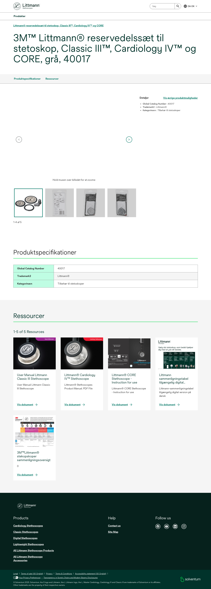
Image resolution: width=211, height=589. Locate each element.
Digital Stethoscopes (25, 538)
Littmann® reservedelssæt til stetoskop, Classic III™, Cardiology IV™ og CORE (58, 25)
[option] (74, 139)
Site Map (113, 531)
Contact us (114, 525)
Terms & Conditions (63, 574)
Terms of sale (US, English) (32, 574)
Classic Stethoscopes (25, 531)
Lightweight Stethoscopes (28, 544)
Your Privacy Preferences (30, 578)
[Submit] (178, 6)
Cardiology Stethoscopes (28, 525)
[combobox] (165, 6)
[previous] (19, 139)
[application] (74, 136)
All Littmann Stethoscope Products (33, 550)
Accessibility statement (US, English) (90, 574)
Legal (15, 574)
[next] (129, 139)
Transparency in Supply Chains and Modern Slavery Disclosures (71, 578)
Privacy (49, 574)
